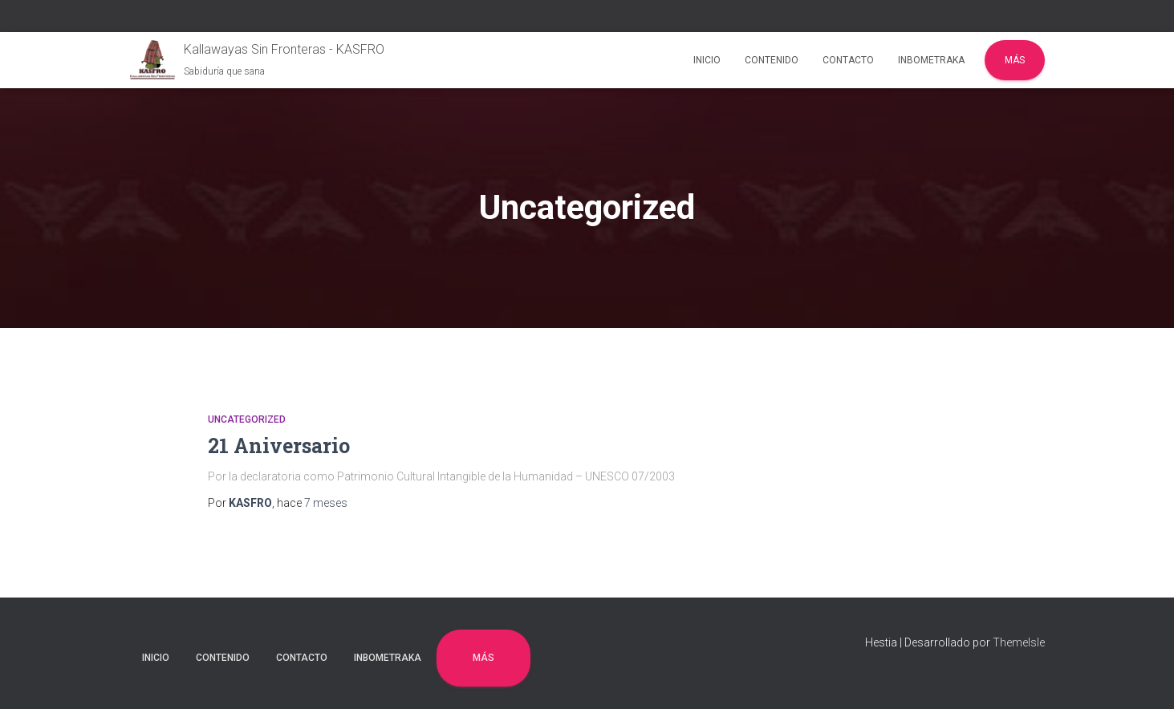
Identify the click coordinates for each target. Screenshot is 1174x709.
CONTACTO (848, 60)
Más (1015, 60)
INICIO (707, 60)
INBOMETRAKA (931, 60)
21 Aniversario (279, 445)
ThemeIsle (1019, 642)
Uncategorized (247, 419)
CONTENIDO (771, 60)
